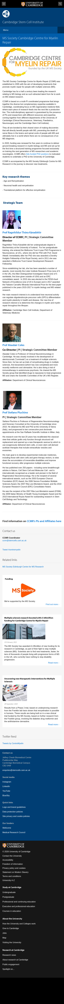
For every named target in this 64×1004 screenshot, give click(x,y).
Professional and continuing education (19, 902)
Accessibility (7, 860)
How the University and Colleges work (19, 924)
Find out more (52, 604)
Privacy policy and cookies (14, 868)
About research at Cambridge (15, 960)
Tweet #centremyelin (11, 550)
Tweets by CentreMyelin (12, 743)
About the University (12, 918)
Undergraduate (9, 892)
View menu (4, 4)
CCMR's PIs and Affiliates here (43, 521)
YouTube (6, 791)
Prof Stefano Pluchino (15, 412)
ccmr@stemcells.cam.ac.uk (14, 540)
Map (4, 938)
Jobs (4, 933)
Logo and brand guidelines (14, 807)
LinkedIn (6, 786)
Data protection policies (12, 812)
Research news (9, 955)
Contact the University (12, 856)
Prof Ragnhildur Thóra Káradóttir (21, 232)
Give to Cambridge (10, 928)
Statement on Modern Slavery (15, 872)
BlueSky (6, 795)
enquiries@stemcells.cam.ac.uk (16, 770)
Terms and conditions (11, 876)
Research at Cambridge (13, 950)
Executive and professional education (18, 906)
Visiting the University (11, 942)
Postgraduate (8, 897)
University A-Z (8, 880)
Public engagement (10, 964)
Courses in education (11, 911)
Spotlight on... (8, 969)
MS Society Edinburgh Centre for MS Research (23, 567)
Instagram (6, 782)
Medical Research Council (13, 832)
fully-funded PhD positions (37, 154)
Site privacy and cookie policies (16, 816)
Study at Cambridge (11, 887)
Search (60, 4)
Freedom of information (12, 864)
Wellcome (6, 828)
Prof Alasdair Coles (13, 345)
